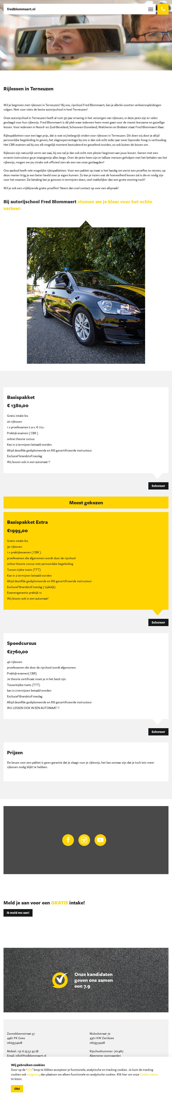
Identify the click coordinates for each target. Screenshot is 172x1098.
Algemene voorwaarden (105, 1055)
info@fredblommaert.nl (30, 1055)
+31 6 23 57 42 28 (27, 1051)
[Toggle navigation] (151, 9)
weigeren (33, 1074)
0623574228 (14, 1042)
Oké (29, 1069)
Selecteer (158, 485)
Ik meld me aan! (18, 912)
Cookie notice (149, 1074)
